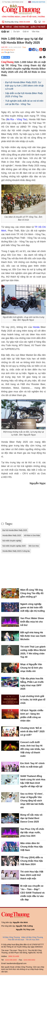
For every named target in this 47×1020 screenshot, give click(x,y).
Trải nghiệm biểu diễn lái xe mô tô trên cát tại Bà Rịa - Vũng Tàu (24, 102)
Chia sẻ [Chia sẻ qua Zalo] (5, 57)
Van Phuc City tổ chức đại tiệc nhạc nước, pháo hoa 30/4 (32, 832)
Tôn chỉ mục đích (32, 940)
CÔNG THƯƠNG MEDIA (11, 17)
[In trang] (44, 57)
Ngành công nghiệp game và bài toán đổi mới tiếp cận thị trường (32, 607)
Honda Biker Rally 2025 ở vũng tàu (16, 551)
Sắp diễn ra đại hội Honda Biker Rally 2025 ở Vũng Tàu (24, 95)
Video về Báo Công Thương (32, 937)
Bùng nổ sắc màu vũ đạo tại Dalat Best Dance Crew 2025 (31, 818)
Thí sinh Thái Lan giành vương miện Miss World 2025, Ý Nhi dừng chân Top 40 (33, 651)
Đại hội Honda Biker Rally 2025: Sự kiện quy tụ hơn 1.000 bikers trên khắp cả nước (24, 85)
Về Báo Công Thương (11, 937)
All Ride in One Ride (32, 535)
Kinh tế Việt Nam (29, 17)
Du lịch (16, 31)
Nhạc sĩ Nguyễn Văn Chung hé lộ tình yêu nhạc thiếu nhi (31, 667)
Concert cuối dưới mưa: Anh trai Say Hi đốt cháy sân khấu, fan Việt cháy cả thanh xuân (32, 749)
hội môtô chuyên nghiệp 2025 (14, 546)
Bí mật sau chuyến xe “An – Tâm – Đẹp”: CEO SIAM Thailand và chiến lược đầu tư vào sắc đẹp (32, 893)
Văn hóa (35, 31)
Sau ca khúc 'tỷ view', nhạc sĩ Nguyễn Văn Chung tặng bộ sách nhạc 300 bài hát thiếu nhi (32, 801)
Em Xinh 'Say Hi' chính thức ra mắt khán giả (32, 765)
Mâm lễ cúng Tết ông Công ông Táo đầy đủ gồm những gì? (31, 593)
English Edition (38, 2)
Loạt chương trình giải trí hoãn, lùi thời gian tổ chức (32, 699)
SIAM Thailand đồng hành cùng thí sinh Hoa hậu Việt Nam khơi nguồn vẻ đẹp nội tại (32, 781)
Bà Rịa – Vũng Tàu (17, 119)
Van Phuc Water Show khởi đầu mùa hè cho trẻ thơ (32, 621)
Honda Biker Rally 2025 (12, 535)
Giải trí (5, 31)
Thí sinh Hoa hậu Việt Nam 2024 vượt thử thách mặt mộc (31, 875)
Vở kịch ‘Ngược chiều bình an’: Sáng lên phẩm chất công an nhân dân (31, 715)
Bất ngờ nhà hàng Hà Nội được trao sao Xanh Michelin (33, 636)
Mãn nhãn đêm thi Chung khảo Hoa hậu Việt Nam (31, 846)
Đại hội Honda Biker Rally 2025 (15, 530)
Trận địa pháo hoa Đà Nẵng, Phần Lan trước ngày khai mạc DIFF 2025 (32, 683)
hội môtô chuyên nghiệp (12, 541)
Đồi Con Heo (34, 546)
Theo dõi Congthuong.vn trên (13, 49)
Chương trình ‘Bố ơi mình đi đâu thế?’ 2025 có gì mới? (32, 731)
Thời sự (8, 27)
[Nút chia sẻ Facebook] (20, 57)
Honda (36, 327)
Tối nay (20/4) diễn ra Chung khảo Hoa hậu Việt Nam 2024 (31, 861)
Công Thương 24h (21, 27)
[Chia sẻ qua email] (40, 57)
